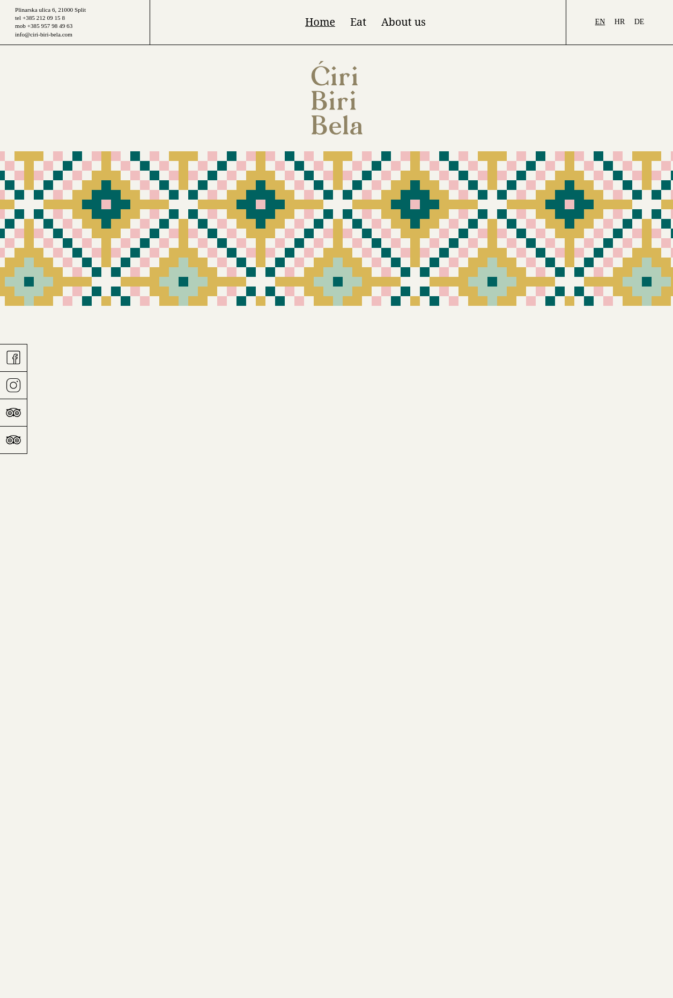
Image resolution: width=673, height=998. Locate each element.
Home (320, 21)
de (639, 22)
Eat (358, 21)
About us (403, 21)
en (600, 22)
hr (620, 22)
